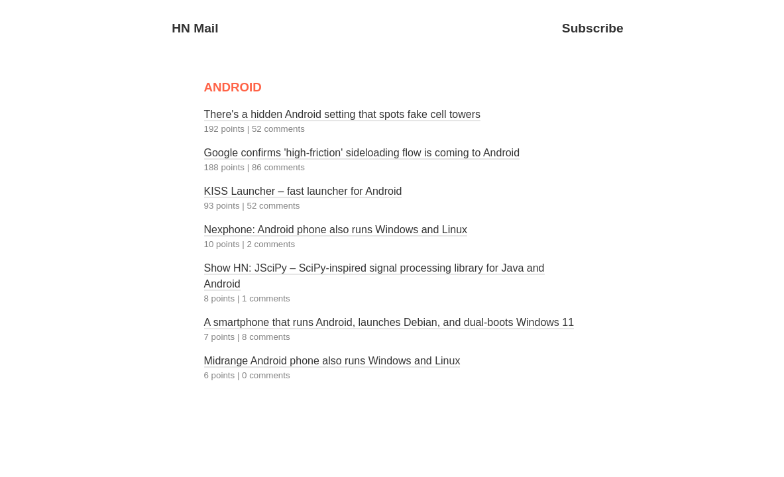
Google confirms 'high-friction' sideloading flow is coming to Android (362, 152)
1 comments (266, 298)
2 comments (271, 244)
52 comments (278, 129)
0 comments (266, 375)
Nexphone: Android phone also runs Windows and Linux (336, 229)
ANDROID (233, 87)
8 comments (266, 337)
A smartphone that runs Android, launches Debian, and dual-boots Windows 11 (389, 322)
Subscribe (593, 28)
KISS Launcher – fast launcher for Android (303, 191)
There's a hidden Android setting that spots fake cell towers (342, 114)
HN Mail (195, 28)
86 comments (278, 167)
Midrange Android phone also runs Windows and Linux (332, 360)
